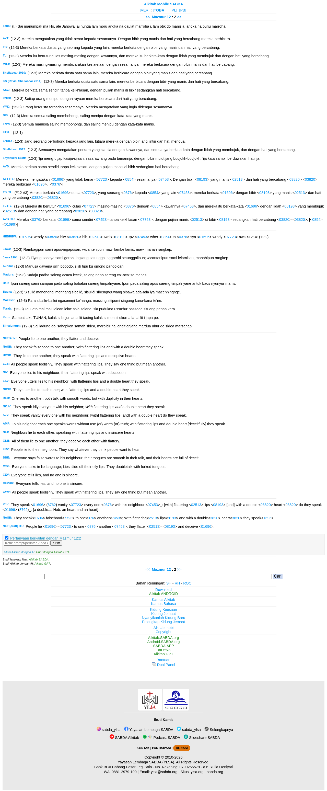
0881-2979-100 (124, 772)
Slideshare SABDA (202, 738)
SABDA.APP (163, 646)
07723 (102, 179)
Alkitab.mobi (163, 628)
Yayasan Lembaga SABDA (148, 730)
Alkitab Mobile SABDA (163, 4)
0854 (129, 179)
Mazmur (159, 17)
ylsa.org (197, 772)
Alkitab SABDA (39, 559)
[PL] (174, 10)
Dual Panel (163, 665)
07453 (164, 179)
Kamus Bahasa (163, 604)
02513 (237, 179)
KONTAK (143, 748)
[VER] (144, 10)
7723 (68, 518)
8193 (172, 518)
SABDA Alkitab (124, 738)
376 (91, 518)
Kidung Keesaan (163, 609)
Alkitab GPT (42, 563)
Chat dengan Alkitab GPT (52, 552)
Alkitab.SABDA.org (163, 638)
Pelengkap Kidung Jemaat (163, 622)
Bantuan (163, 660)
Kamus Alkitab (163, 600)
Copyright (163, 632)
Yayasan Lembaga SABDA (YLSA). (146, 762)
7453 (116, 518)
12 (169, 17)
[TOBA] (159, 10)
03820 (294, 179)
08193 (202, 179)
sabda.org (215, 772)
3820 (214, 518)
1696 (39, 518)
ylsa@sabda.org (164, 772)
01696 (58, 179)
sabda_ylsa (109, 730)
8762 (52, 505)
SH (168, 583)
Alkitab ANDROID (163, 594)
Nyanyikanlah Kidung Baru (163, 618)
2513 (153, 518)
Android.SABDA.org (163, 642)
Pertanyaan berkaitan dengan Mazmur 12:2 (45, 538)
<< (148, 17)
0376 (56, 184)
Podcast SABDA (161, 738)
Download (163, 590)
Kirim (56, 543)
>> (179, 17)
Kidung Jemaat (163, 614)
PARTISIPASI (161, 748)
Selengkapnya (218, 730)
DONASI (182, 748)
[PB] (182, 10)
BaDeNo (163, 650)
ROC (187, 583)
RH (177, 583)
